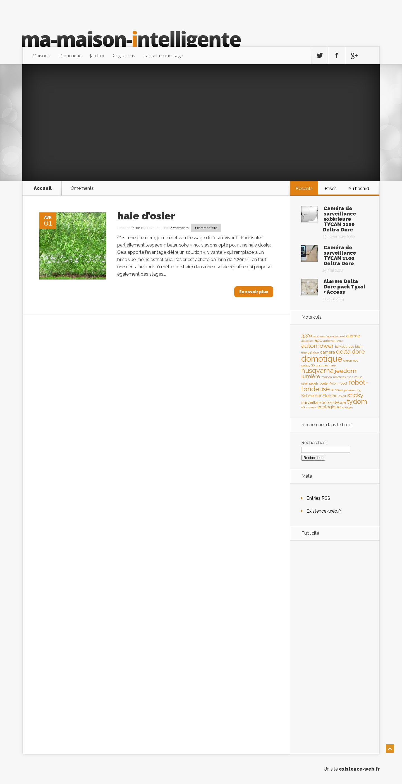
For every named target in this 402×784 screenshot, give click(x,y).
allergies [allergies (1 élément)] (307, 340)
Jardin (95, 56)
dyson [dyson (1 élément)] (347, 360)
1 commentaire (206, 228)
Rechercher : (314, 442)
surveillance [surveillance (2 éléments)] (313, 402)
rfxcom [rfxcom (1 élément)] (334, 383)
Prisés (331, 188)
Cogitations (124, 56)
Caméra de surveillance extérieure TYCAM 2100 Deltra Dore (339, 219)
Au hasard (358, 188)
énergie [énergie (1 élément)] (347, 407)
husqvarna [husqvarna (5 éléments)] (317, 370)
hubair (137, 228)
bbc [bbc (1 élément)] (351, 346)
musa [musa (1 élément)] (358, 377)
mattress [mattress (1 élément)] (339, 377)
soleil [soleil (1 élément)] (342, 396)
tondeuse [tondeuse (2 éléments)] (336, 402)
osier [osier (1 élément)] (304, 383)
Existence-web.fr (324, 511)
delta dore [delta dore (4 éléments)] (350, 351)
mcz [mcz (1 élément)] (350, 377)
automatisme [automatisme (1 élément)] (333, 340)
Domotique (70, 56)
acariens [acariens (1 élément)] (320, 336)
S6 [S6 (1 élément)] (332, 390)
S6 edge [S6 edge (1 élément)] (341, 390)
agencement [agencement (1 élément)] (336, 336)
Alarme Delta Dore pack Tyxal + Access (344, 286)
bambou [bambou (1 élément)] (341, 346)
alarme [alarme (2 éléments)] (353, 335)
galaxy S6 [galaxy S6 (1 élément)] (308, 365)
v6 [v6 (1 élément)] (303, 407)
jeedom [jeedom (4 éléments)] (345, 370)
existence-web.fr (359, 769)
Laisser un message (163, 56)
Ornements (179, 228)
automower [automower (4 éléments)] (317, 345)
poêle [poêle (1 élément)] (323, 383)
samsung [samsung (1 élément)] (354, 390)
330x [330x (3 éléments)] (306, 335)
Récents (304, 188)
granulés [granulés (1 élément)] (322, 365)
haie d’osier (146, 216)
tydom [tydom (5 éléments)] (357, 401)
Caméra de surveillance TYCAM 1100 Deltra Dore (340, 255)
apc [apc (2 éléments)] (318, 340)
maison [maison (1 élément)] (326, 377)
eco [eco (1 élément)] (355, 360)
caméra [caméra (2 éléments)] (327, 352)
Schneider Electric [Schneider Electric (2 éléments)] (319, 395)
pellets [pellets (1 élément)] (314, 383)
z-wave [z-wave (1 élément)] (311, 407)
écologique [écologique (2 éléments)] (329, 406)
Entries (318, 498)
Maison (39, 56)
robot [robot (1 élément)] (343, 383)
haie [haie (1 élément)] (332, 365)
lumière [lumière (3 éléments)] (310, 376)
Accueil (43, 188)
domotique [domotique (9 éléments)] (321, 359)
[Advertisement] (201, 123)
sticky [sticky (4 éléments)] (355, 395)
